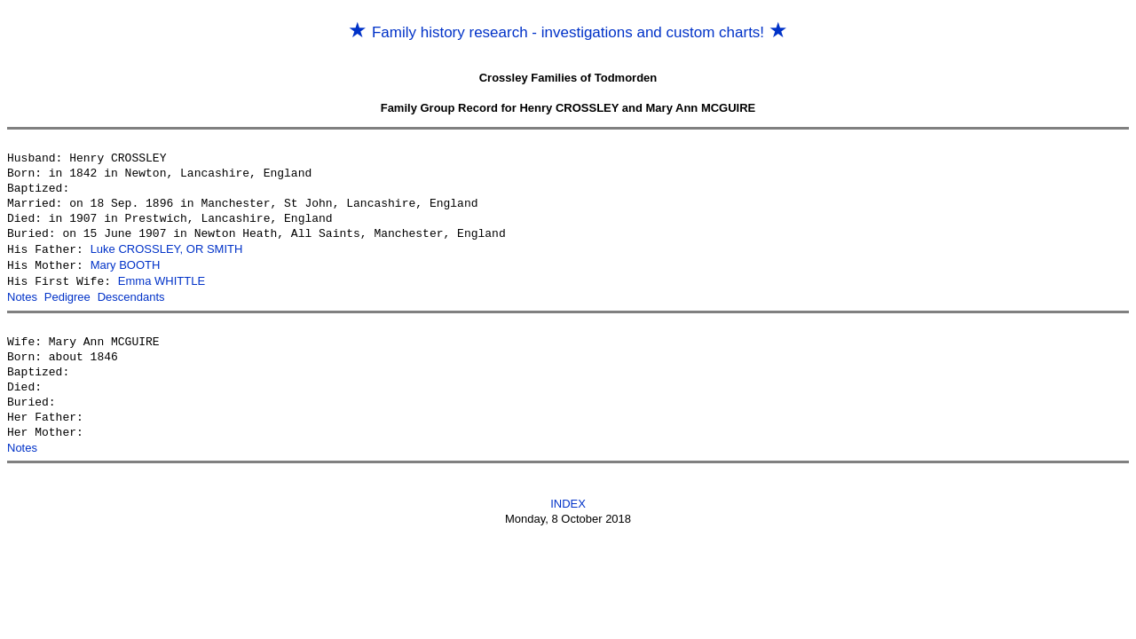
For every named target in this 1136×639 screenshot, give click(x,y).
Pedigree (67, 294)
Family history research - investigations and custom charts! (568, 32)
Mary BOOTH (126, 264)
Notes (22, 294)
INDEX (568, 500)
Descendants (131, 294)
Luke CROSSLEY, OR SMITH (167, 249)
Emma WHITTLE (161, 279)
